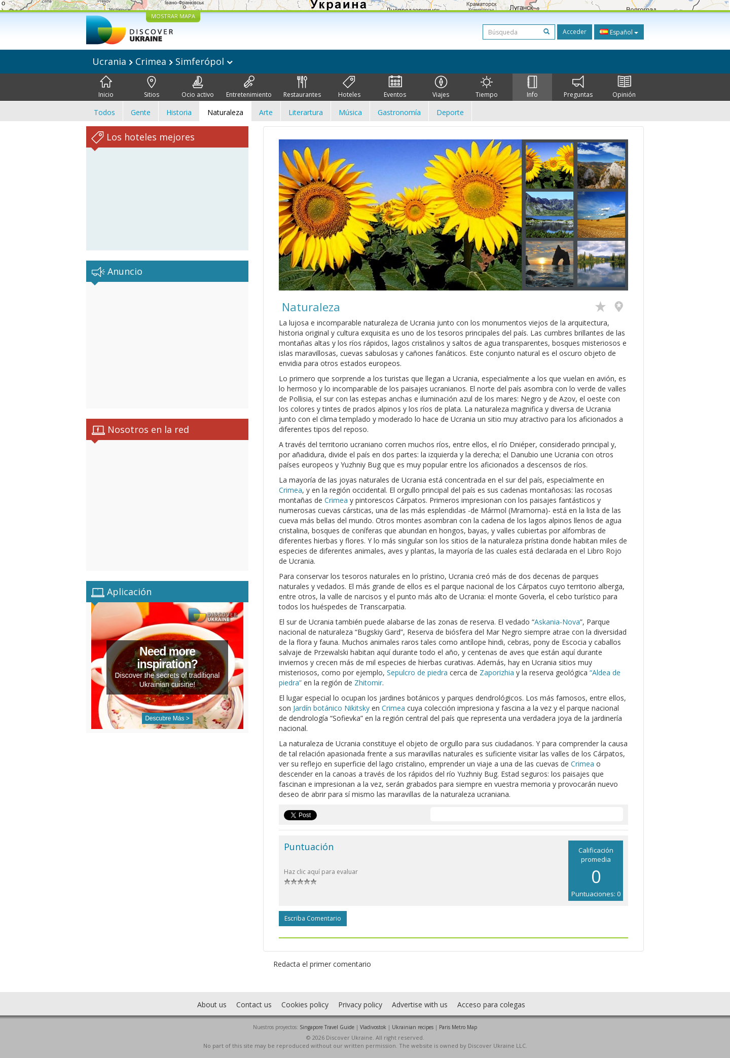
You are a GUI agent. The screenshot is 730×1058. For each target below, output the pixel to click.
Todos (104, 112)
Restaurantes (302, 87)
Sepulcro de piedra (417, 672)
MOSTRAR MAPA (173, 16)
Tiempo (487, 87)
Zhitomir (368, 682)
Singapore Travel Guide (327, 1027)
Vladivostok (373, 1027)
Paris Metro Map (458, 1027)
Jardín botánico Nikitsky (331, 708)
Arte (266, 112)
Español (619, 32)
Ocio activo (197, 87)
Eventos (395, 87)
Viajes (440, 87)
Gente (141, 112)
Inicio (106, 87)
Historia (179, 112)
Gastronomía (399, 112)
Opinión (624, 87)
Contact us (254, 1004)
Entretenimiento (249, 87)
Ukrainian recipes (412, 1027)
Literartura (305, 112)
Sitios (151, 87)
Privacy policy (360, 1004)
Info (532, 87)
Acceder (575, 31)
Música (350, 112)
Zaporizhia (497, 672)
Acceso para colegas (491, 1004)
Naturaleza (225, 112)
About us (212, 1004)
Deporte (450, 112)
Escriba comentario (312, 918)
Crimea (290, 490)
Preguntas (578, 87)
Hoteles (349, 87)
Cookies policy (304, 1004)
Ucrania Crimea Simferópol (162, 61)
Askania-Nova (557, 622)
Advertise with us (420, 1004)
